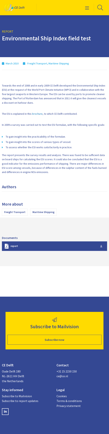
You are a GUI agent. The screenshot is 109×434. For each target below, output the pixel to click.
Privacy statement (69, 406)
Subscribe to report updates (20, 401)
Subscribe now (54, 340)
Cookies (62, 396)
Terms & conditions (69, 401)
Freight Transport (14, 212)
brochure (37, 113)
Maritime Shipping (43, 212)
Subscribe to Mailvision (17, 396)
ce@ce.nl (62, 376)
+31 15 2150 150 (67, 371)
